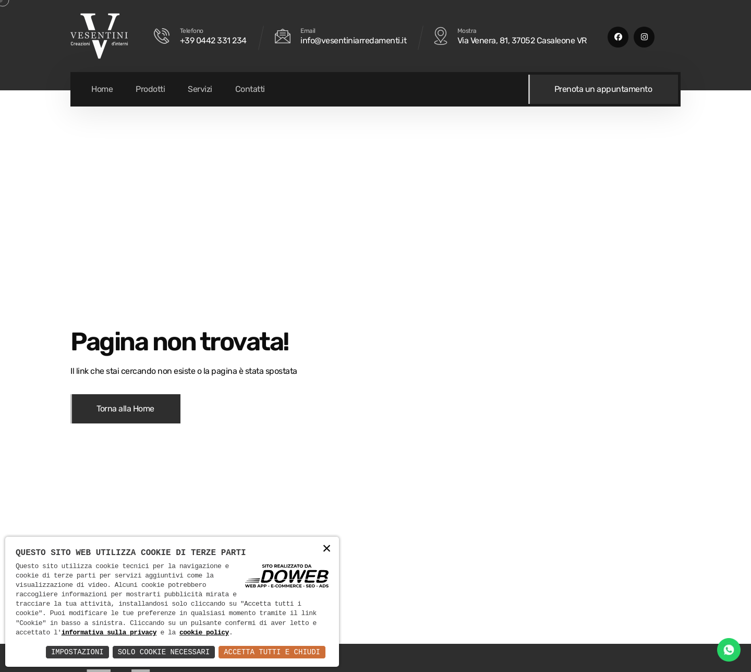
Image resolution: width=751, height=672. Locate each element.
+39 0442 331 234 (213, 40)
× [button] (327, 549)
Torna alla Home (125, 409)
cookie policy (204, 633)
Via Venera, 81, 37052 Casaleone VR (522, 40)
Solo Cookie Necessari (164, 652)
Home (102, 89)
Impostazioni (77, 652)
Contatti (250, 89)
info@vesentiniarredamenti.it (353, 40)
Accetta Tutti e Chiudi (272, 652)
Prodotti (150, 89)
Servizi (200, 89)
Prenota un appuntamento (603, 89)
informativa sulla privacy (109, 633)
